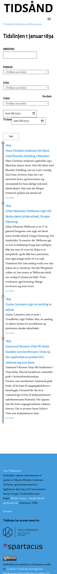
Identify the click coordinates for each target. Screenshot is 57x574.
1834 (30, 24)
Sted (6, 83)
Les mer (9, 197)
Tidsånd (7, 24)
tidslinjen (20, 24)
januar (38, 24)
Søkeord (8, 49)
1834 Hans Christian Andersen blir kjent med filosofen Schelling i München (27, 151)
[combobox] (26, 72)
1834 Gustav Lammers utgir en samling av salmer (28, 304)
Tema (6, 98)
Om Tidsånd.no (12, 470)
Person (8, 67)
